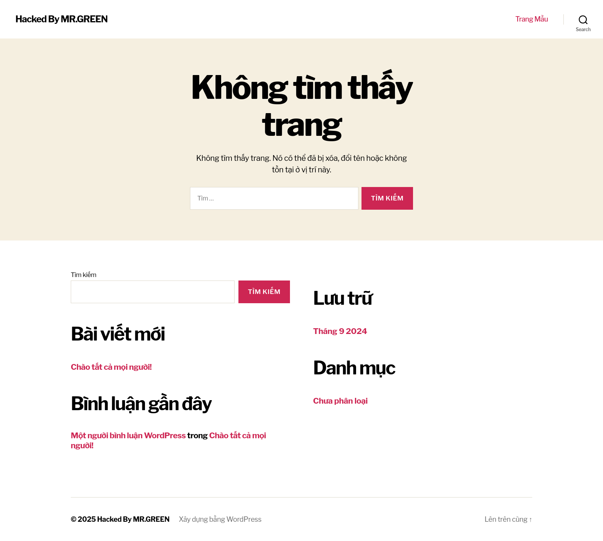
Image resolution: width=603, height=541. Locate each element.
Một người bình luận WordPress (128, 435)
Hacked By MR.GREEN (61, 19)
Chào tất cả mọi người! (111, 367)
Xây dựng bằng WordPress (220, 519)
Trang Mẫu (531, 19)
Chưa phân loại (340, 401)
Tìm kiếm (84, 275)
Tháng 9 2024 (340, 331)
